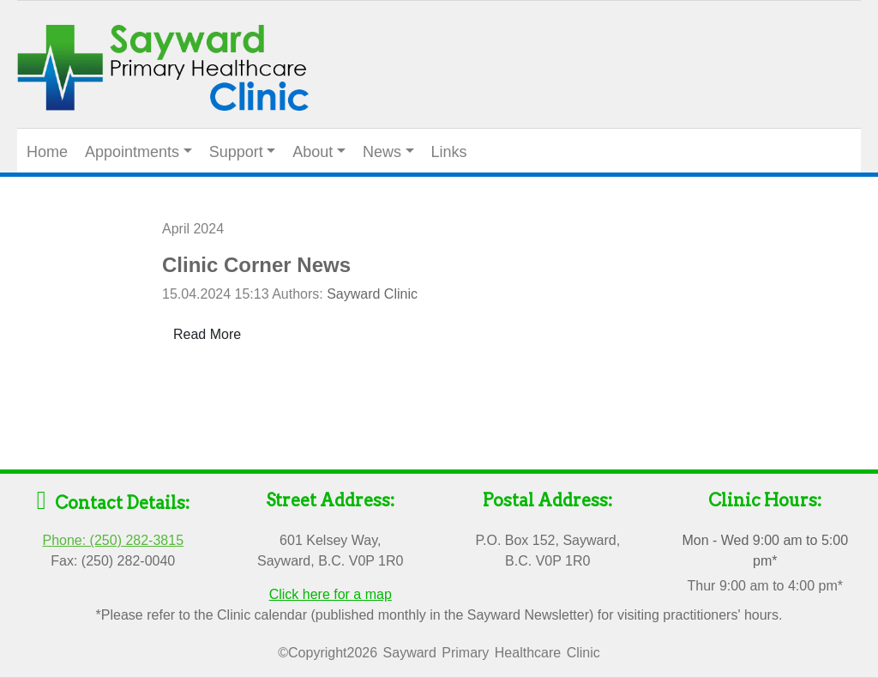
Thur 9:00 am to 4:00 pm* (765, 585)
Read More (207, 334)
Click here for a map (330, 594)
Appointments (132, 151)
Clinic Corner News (256, 264)
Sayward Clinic (372, 294)
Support (236, 151)
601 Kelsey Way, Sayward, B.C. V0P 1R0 (330, 550)
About (312, 151)
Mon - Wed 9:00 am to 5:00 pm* (765, 550)
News (382, 151)
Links (449, 151)
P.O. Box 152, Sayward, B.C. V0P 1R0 (547, 550)
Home (47, 151)
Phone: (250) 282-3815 (112, 540)
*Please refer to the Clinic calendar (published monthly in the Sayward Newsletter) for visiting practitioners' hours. (439, 615)
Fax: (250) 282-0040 (113, 561)
